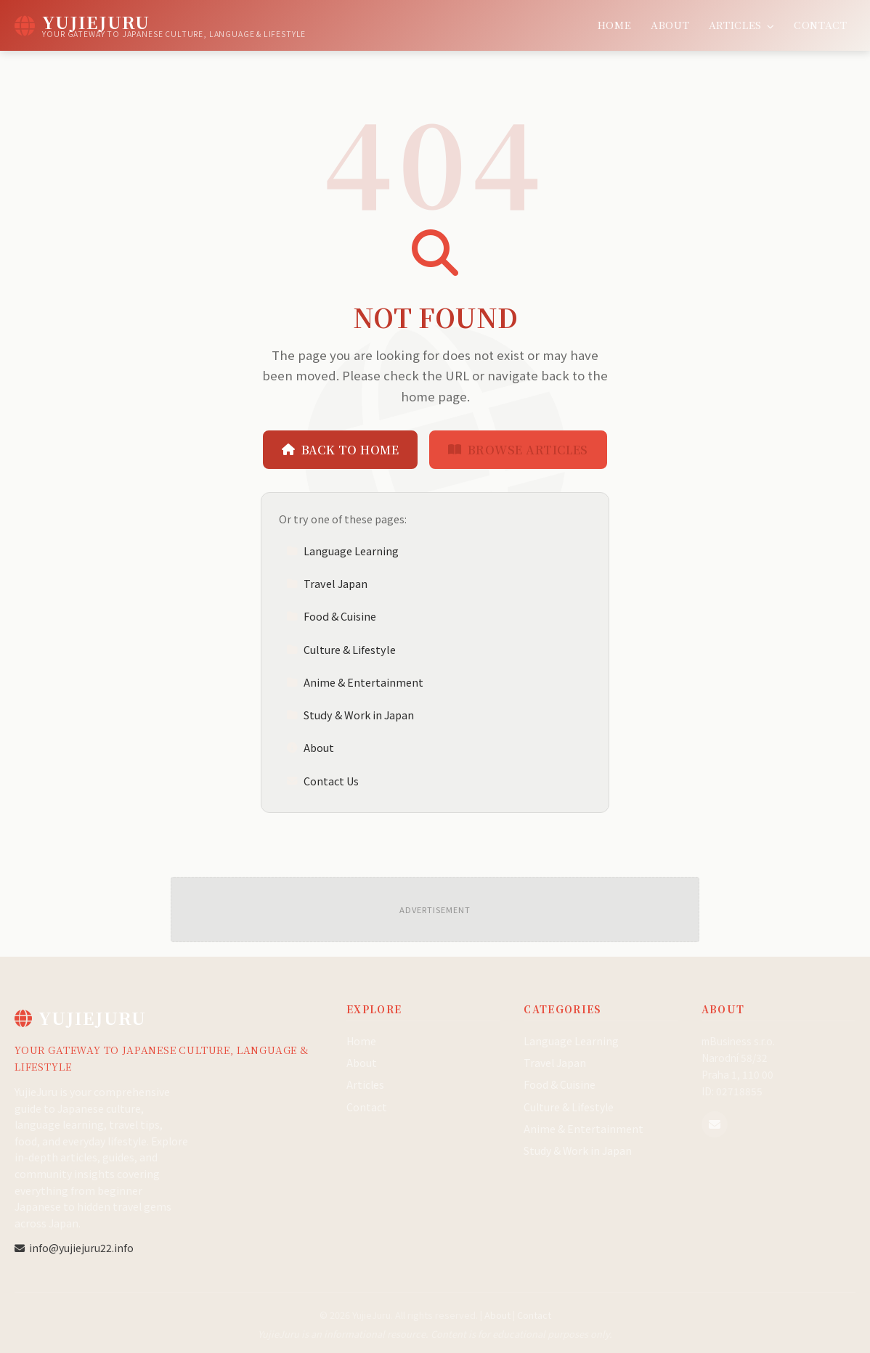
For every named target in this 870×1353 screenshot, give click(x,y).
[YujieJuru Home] (160, 25)
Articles (742, 24)
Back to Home (340, 449)
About (670, 24)
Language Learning (342, 550)
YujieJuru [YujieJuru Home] (80, 1017)
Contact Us (322, 780)
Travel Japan (326, 583)
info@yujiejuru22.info (74, 1247)
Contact (820, 24)
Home (615, 24)
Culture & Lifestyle (341, 649)
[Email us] (715, 1124)
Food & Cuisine (331, 616)
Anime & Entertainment (354, 682)
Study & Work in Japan (350, 714)
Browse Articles (518, 449)
